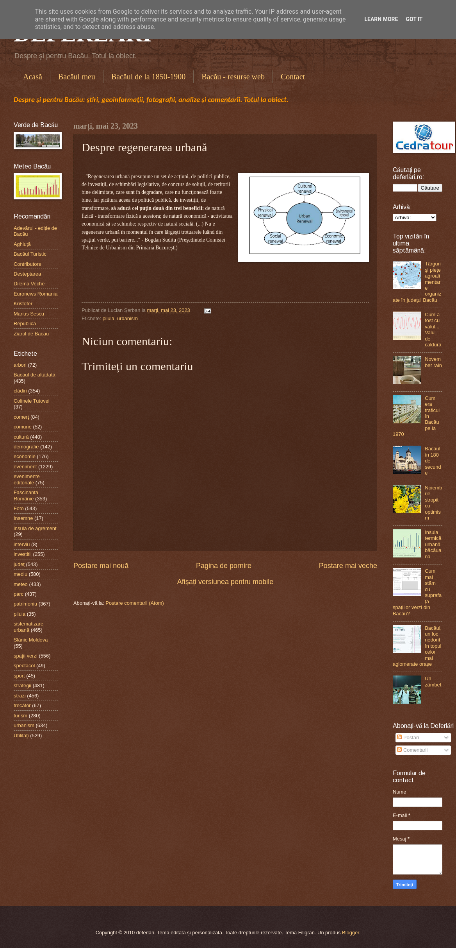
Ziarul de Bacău (31, 334)
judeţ (19, 564)
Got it (414, 19)
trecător (22, 705)
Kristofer (23, 303)
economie (25, 456)
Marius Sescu (29, 314)
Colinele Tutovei (32, 401)
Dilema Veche (29, 284)
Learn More (381, 19)
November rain (433, 362)
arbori (20, 365)
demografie (26, 447)
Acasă (32, 76)
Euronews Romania (35, 294)
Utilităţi (21, 735)
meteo (21, 584)
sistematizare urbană (28, 627)
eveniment (25, 467)
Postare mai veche (348, 566)
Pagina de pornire (223, 566)
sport (19, 676)
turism (20, 716)
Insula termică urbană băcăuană (433, 544)
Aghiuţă (22, 244)
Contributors (27, 264)
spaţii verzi (25, 656)
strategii (22, 685)
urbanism (127, 318)
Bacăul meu (76, 76)
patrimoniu (25, 604)
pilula (108, 318)
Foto (19, 508)
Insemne (23, 518)
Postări (408, 737)
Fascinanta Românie (26, 495)
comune (23, 427)
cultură (21, 437)
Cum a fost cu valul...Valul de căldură (433, 330)
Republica (25, 323)
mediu (20, 574)
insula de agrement (35, 528)
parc (18, 594)
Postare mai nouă (100, 566)
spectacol (24, 665)
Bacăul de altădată (34, 375)
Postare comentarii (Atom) (134, 603)
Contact (293, 76)
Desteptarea (27, 274)
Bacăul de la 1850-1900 (148, 76)
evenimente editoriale (27, 479)
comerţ (21, 417)
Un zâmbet (433, 681)
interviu (22, 544)
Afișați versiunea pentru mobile (225, 582)
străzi (20, 696)
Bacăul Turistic (30, 254)
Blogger (350, 932)
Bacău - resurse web (233, 76)
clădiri (20, 391)
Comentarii (412, 750)
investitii (23, 554)
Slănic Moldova (31, 640)
